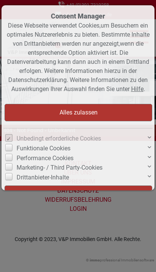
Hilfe (137, 89)
